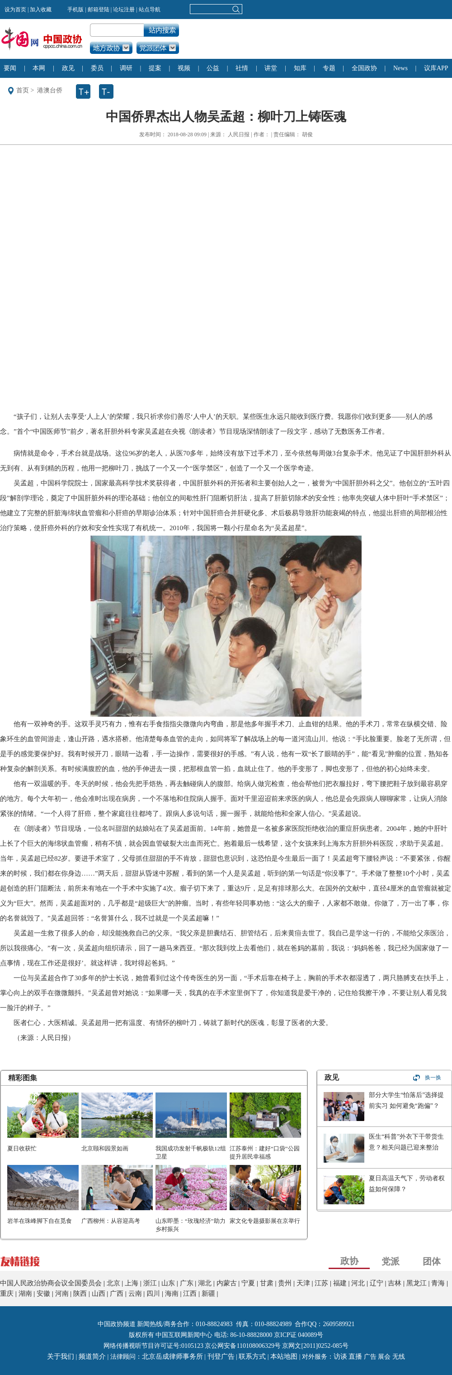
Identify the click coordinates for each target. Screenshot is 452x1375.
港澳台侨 (49, 90)
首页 (22, 90)
